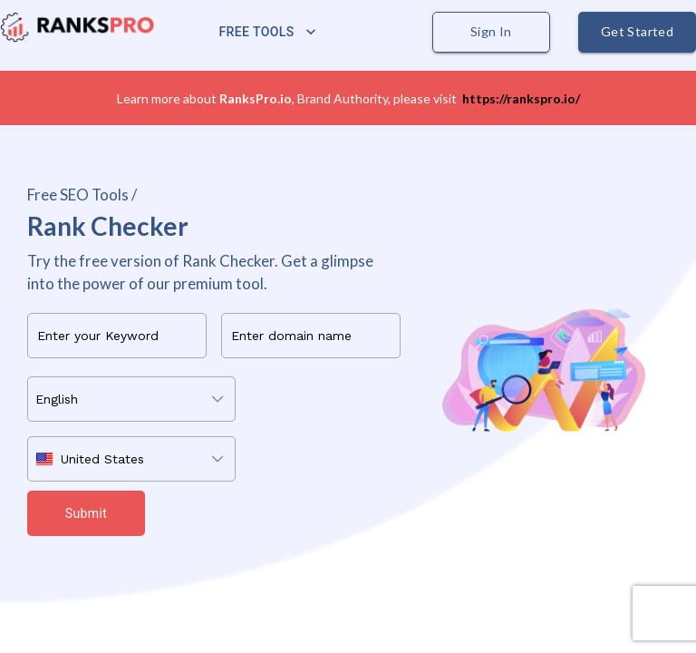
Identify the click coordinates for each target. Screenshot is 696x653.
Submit (86, 513)
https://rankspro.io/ (521, 98)
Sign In (491, 32)
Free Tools (267, 32)
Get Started (637, 32)
